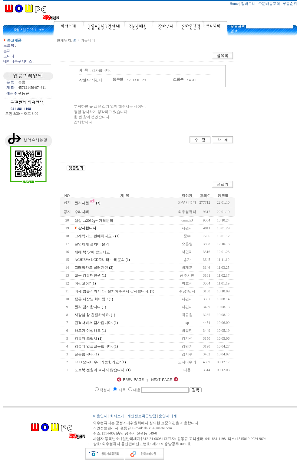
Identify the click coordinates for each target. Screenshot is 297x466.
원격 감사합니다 (87, 307)
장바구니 (248, 4)
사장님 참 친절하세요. (92, 315)
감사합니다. (87, 228)
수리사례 (81, 212)
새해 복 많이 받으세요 (92, 252)
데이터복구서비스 (17, 61)
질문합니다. (84, 354)
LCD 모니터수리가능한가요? (97, 362)
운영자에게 (168, 416)
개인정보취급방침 (141, 416)
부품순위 (289, 4)
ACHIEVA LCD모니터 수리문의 (99, 260)
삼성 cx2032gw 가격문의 (93, 220)
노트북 (8, 45)
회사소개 (117, 416)
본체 (7, 51)
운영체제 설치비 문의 (91, 244)
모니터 (8, 56)
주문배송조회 (269, 4)
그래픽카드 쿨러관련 (91, 267)
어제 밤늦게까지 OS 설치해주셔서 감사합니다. (111, 291)
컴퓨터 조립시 (85, 338)
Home (233, 4)
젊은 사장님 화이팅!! (91, 299)
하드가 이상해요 (87, 330)
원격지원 (81, 203)
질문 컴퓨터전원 (87, 275)
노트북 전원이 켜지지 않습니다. (99, 370)
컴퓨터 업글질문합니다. (93, 346)
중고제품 (14, 40)
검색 (234, 31)
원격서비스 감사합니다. (93, 323)
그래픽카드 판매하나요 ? (94, 236)
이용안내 (100, 416)
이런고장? (82, 283)
